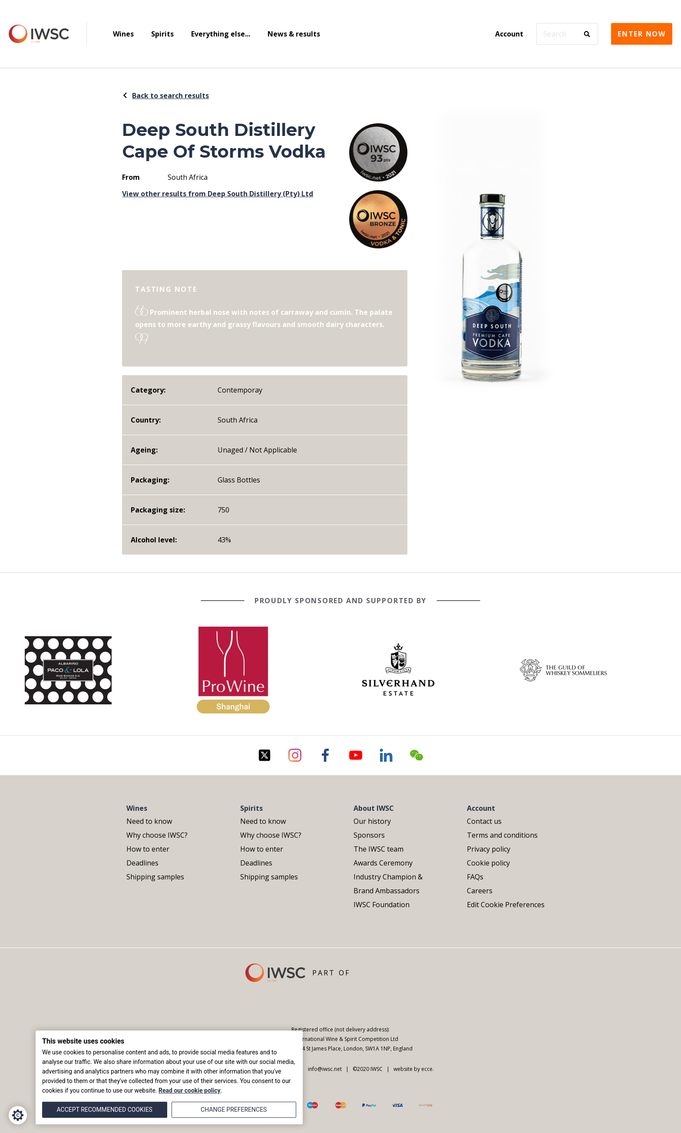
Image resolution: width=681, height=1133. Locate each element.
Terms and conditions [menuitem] (502, 835)
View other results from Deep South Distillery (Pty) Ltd (217, 193)
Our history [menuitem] (372, 821)
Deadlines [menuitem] (142, 863)
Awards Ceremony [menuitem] (383, 863)
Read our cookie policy (190, 1090)
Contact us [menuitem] (484, 821)
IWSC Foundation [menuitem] (382, 904)
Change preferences (234, 1109)
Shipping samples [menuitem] (155, 877)
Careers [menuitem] (480, 890)
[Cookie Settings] (18, 1115)
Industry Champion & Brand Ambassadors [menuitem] (388, 883)
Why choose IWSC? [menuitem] (157, 835)
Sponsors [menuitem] (369, 835)
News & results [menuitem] (294, 34)
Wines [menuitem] (123, 34)
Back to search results (165, 95)
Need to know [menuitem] (149, 821)
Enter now (642, 34)
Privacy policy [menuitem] (488, 849)
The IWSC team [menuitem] (378, 849)
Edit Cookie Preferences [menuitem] (506, 904)
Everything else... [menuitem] (220, 34)
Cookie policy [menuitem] (488, 863)
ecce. (427, 1069)
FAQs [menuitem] (475, 877)
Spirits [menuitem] (162, 34)
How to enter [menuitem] (147, 849)
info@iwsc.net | (326, 1069)
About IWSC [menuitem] (374, 808)
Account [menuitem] (509, 34)
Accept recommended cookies (104, 1109)
